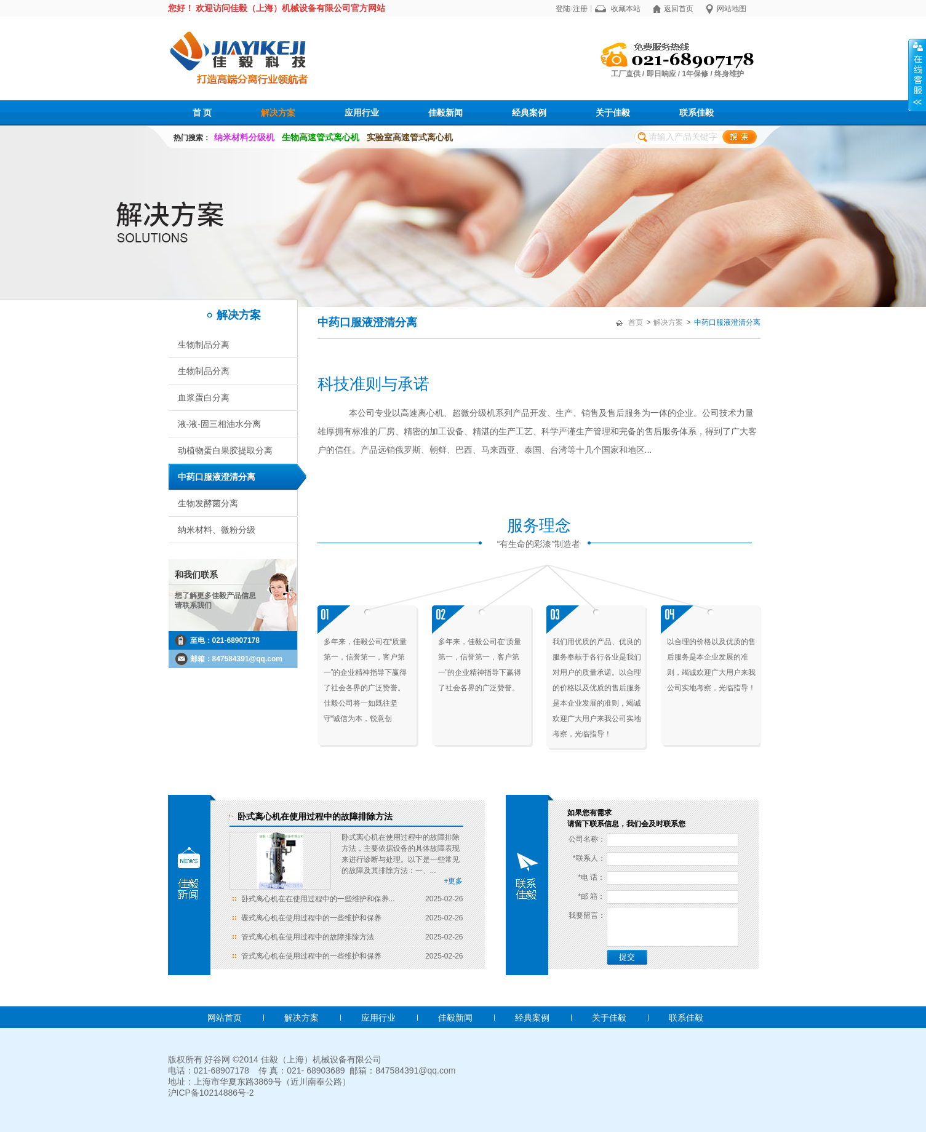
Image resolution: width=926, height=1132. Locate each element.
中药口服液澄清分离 (216, 477)
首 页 (202, 113)
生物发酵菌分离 (208, 503)
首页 (635, 322)
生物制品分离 (204, 344)
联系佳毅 (696, 113)
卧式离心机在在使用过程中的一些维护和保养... (318, 899)
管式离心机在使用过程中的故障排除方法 (307, 937)
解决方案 (278, 113)
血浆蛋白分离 (204, 397)
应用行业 (362, 113)
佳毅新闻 (445, 113)
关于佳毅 (613, 113)
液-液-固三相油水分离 (219, 424)
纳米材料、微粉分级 (216, 530)
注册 (580, 8)
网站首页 (224, 1017)
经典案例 (529, 113)
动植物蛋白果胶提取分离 (225, 450)
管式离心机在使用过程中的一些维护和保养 (311, 956)
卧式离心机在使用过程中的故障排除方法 (315, 816)
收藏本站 (626, 8)
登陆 (563, 8)
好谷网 (217, 1059)
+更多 (453, 881)
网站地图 (731, 8)
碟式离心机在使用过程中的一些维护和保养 (311, 918)
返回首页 (678, 8)
